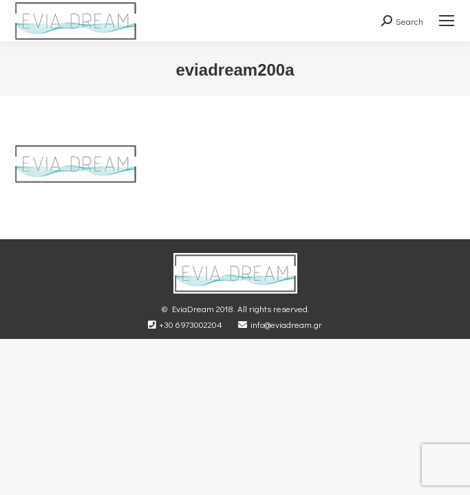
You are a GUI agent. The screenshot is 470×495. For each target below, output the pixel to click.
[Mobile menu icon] (446, 20)
